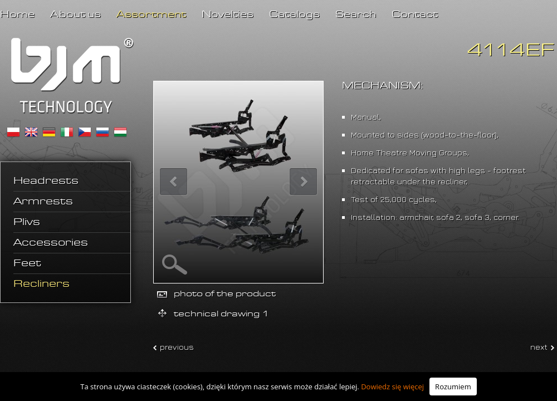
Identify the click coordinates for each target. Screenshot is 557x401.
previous (177, 346)
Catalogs (294, 14)
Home (17, 14)
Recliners (41, 284)
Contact (415, 14)
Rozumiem (453, 387)
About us (75, 14)
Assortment (151, 14)
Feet (27, 263)
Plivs (26, 222)
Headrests (46, 181)
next (539, 346)
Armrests (43, 202)
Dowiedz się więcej (392, 387)
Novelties (227, 14)
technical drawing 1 (222, 314)
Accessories (50, 243)
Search (355, 14)
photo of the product (225, 294)
